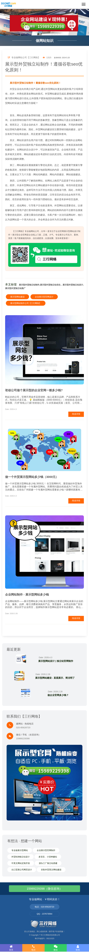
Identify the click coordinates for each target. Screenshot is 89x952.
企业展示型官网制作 (46, 850)
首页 (11, 948)
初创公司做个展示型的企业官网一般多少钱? (34, 390)
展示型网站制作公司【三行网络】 (25, 303)
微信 (56, 948)
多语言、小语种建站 (48, 857)
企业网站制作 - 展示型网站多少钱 (27, 594)
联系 (78, 948)
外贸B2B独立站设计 (20, 857)
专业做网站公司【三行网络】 (24, 57)
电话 (33, 948)
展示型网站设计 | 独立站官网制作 (55, 661)
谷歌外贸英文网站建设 (51, 869)
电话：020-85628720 (44, 907)
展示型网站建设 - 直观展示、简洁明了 (55, 678)
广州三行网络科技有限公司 (49, 935)
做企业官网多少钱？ (58, 695)
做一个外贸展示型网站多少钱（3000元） (32, 476)
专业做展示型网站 (19, 850)
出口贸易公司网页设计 (21, 869)
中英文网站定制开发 (20, 863)
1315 (47, 57)
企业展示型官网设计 (44, 297)
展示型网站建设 (17, 297)
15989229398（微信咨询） (44, 888)
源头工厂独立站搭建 (48, 863)
